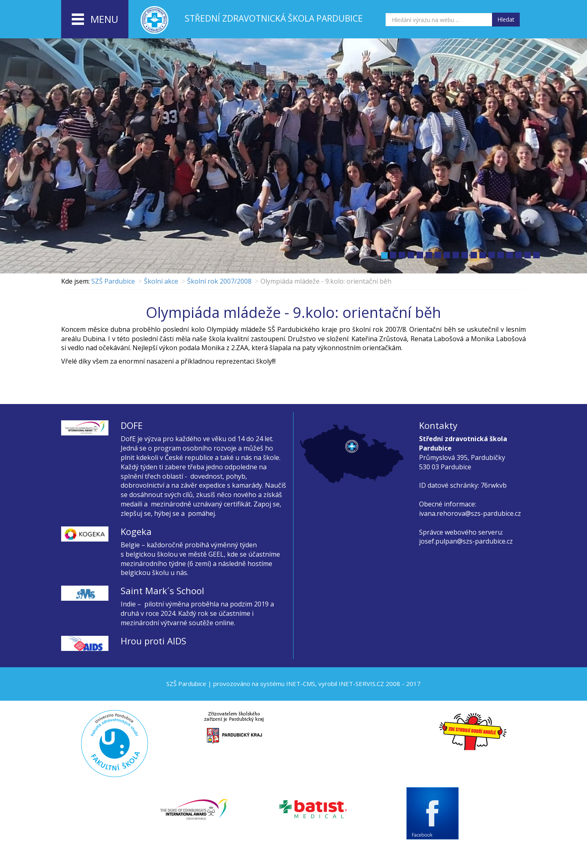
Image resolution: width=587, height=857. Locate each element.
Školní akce (161, 281)
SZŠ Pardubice (113, 281)
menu (95, 19)
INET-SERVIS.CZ (361, 683)
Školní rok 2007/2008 (219, 281)
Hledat (505, 19)
